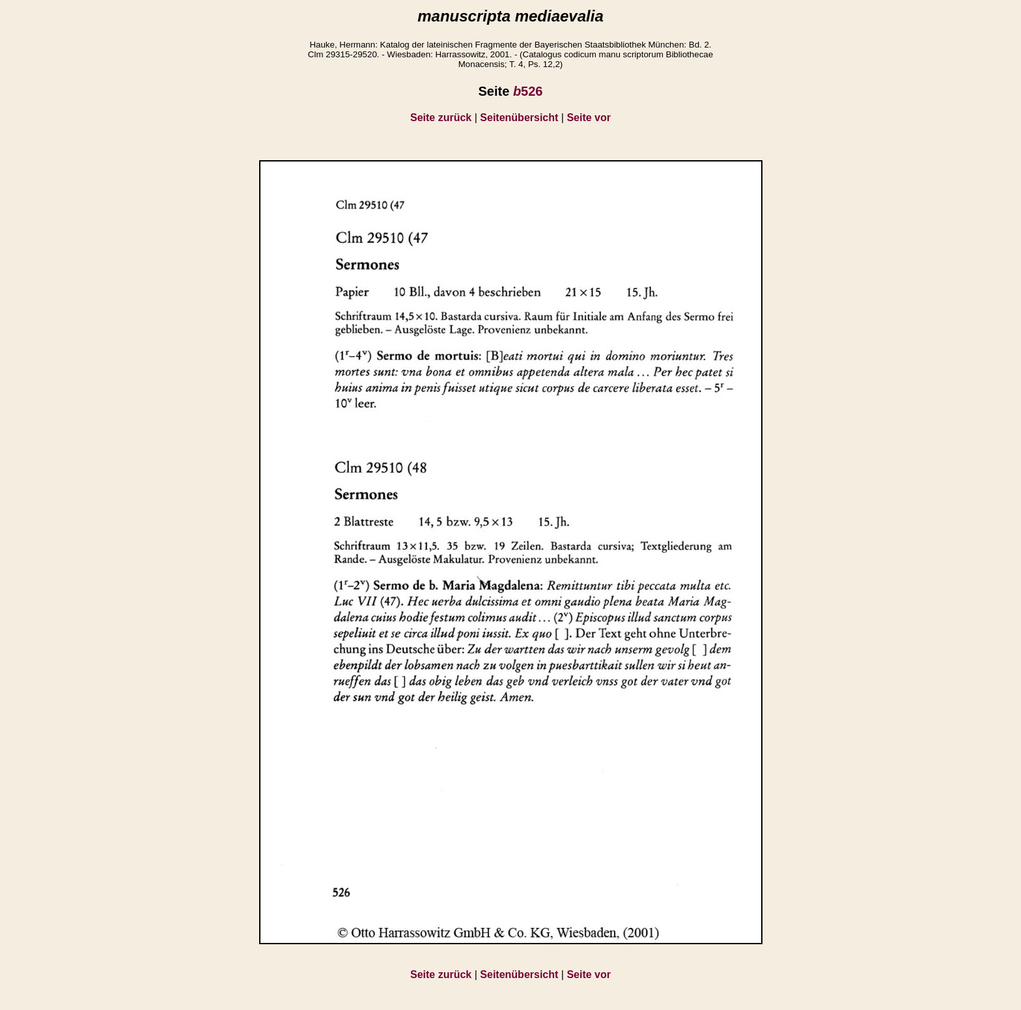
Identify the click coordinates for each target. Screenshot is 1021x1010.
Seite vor (588, 117)
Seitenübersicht (519, 117)
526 (528, 91)
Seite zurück (440, 117)
